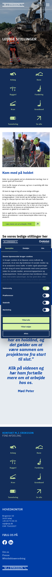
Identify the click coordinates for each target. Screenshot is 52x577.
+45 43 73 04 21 (9, 521)
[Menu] (48, 5)
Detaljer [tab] (26, 248)
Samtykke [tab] (9, 248)
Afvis (26, 334)
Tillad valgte (26, 327)
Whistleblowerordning (13, 558)
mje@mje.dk (7, 523)
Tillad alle (26, 320)
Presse (6, 555)
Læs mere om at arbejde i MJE (19, 224)
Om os (5, 551)
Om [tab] (42, 248)
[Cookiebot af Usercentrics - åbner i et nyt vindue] (39, 241)
